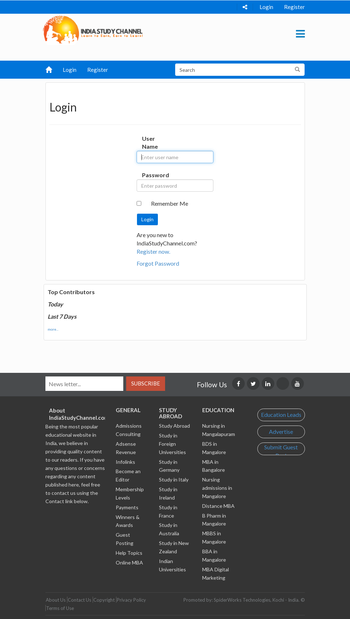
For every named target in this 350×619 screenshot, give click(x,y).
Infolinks (125, 462)
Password (149, 174)
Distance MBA (218, 506)
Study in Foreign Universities (172, 443)
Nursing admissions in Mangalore (217, 487)
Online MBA (129, 562)
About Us (56, 600)
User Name (149, 142)
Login (266, 7)
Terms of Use (60, 608)
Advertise (281, 431)
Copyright (104, 600)
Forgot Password (158, 263)
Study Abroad (174, 426)
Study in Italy (174, 479)
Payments (127, 507)
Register (294, 7)
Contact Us (79, 600)
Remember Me (169, 203)
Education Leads (281, 414)
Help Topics (129, 553)
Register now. (153, 251)
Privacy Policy (131, 600)
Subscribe (145, 383)
